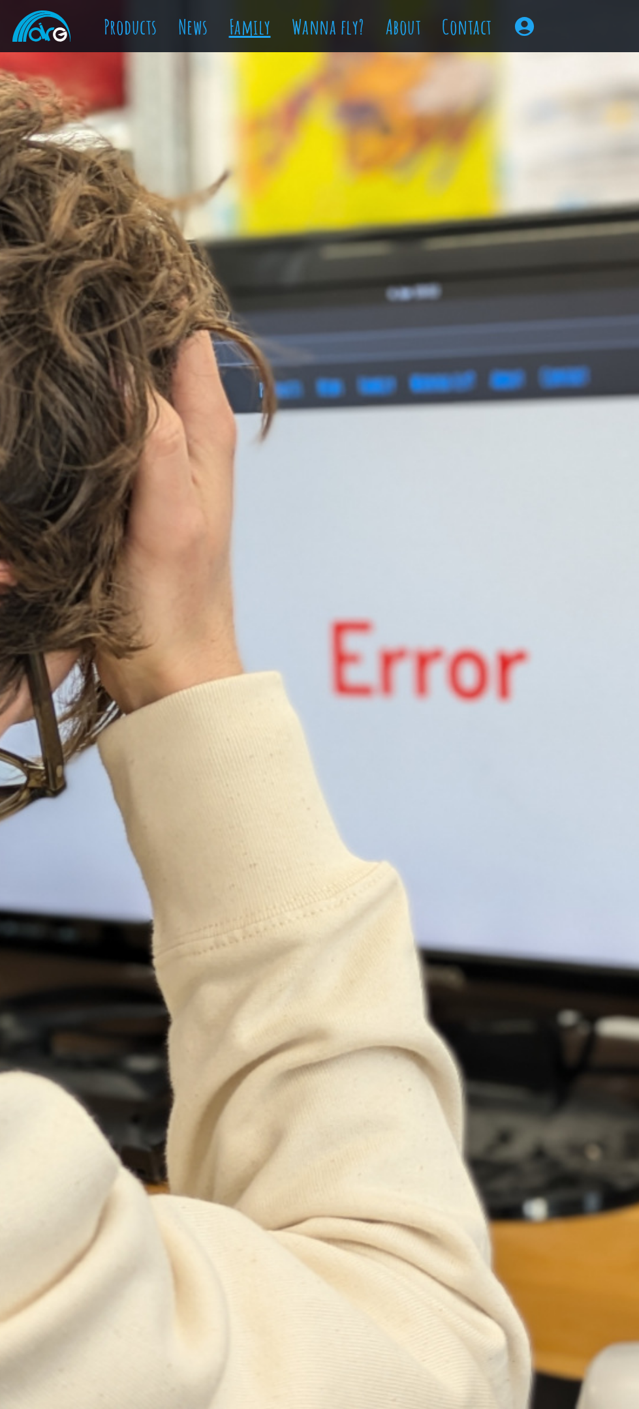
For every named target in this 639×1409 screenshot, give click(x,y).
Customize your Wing (338, 174)
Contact (279, 271)
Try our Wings (316, 116)
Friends (296, 52)
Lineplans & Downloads (346, 202)
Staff (287, 24)
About (272, 237)
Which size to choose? (337, 145)
